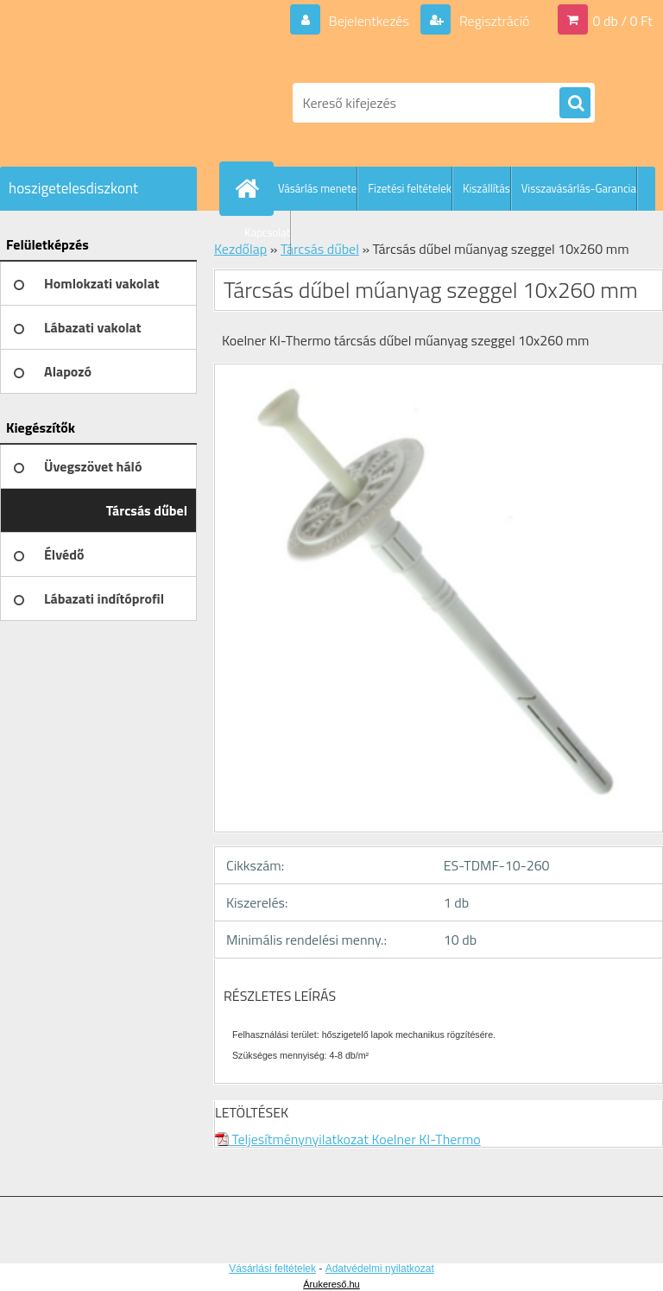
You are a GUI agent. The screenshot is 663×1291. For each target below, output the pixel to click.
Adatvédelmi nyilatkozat (379, 1269)
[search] (574, 103)
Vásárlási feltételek (272, 1269)
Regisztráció (492, 20)
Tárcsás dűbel (320, 248)
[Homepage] (250, 188)
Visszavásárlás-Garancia (578, 188)
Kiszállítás (486, 188)
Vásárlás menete (317, 188)
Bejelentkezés (368, 20)
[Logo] (118, 103)
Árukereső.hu (331, 1284)
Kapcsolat (267, 232)
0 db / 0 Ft (623, 20)
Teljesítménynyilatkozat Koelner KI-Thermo (348, 1139)
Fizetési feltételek (409, 188)
